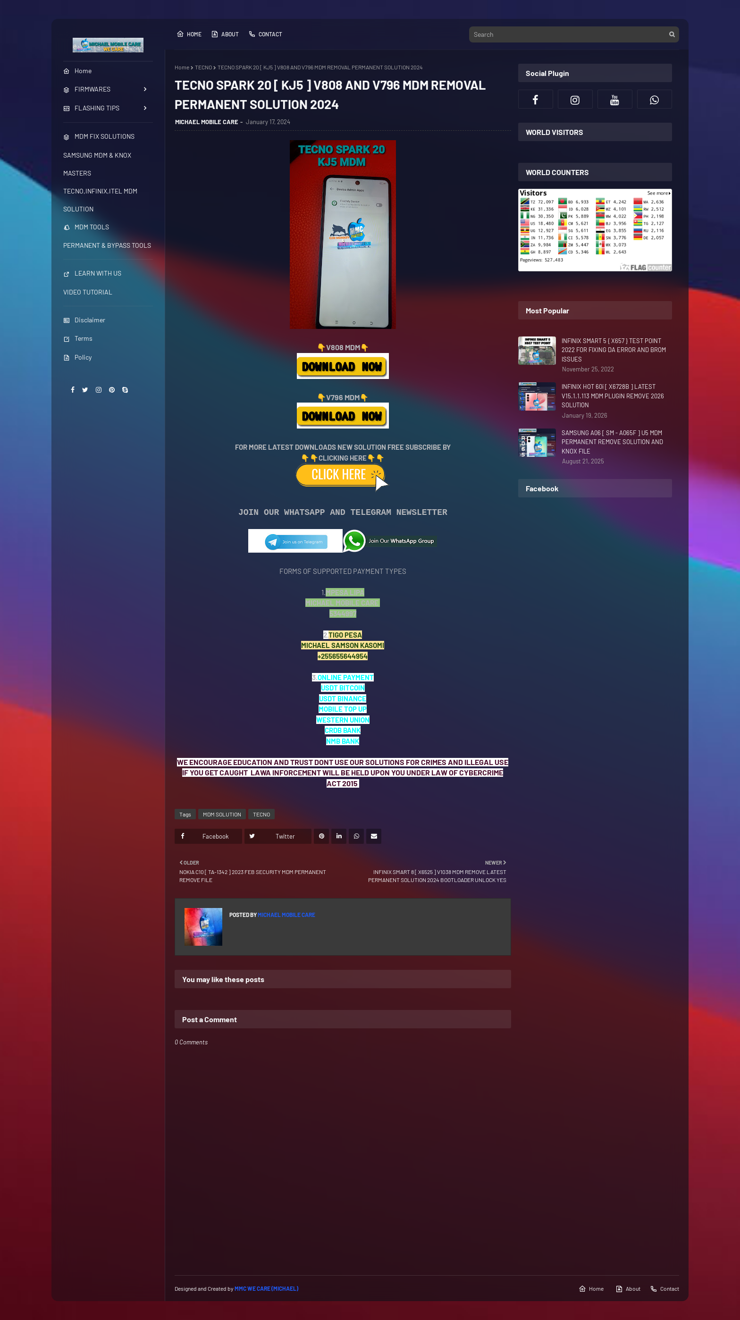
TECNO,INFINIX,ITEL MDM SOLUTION (100, 200)
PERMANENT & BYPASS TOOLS (107, 245)
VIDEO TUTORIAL (87, 292)
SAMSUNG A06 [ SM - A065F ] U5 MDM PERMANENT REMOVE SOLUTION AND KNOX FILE (612, 442)
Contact (265, 34)
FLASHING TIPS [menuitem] (91, 108)
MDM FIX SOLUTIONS (99, 136)
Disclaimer (84, 320)
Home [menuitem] (77, 71)
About (225, 34)
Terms (77, 338)
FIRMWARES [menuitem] (86, 89)
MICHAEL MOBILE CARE (206, 122)
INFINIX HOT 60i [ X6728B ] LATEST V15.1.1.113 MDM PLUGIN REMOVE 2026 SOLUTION (613, 396)
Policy (77, 357)
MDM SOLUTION (222, 814)
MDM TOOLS (86, 227)
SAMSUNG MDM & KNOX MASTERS (97, 164)
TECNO (203, 67)
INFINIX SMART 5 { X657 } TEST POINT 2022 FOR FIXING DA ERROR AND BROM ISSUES (614, 350)
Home (189, 34)
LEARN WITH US (92, 273)
